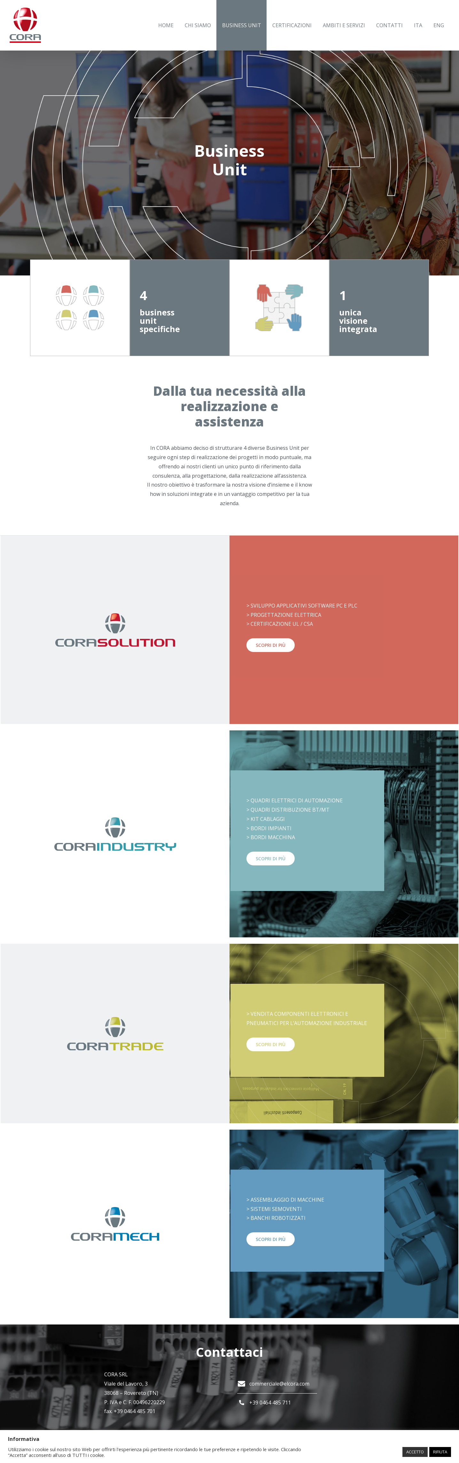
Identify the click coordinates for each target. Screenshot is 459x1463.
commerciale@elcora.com (279, 1383)
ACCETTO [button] (415, 1452)
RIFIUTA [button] (440, 1452)
